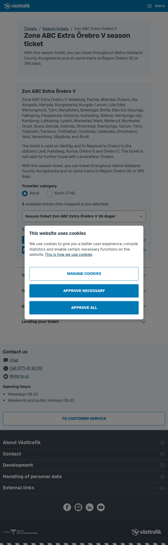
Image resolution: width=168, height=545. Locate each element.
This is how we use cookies (68, 254)
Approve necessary (84, 290)
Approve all (84, 307)
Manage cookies (84, 273)
